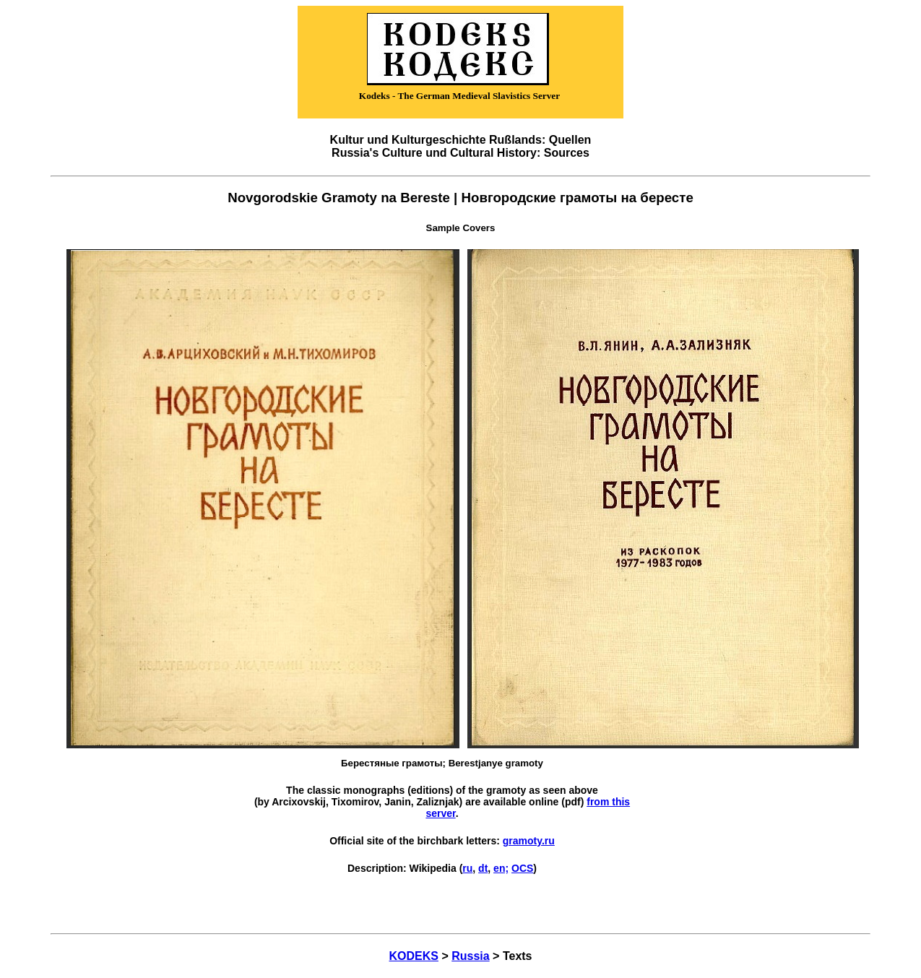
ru (467, 868)
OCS (522, 868)
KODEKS (413, 956)
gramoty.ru (529, 841)
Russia (470, 956)
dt (483, 868)
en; (501, 868)
